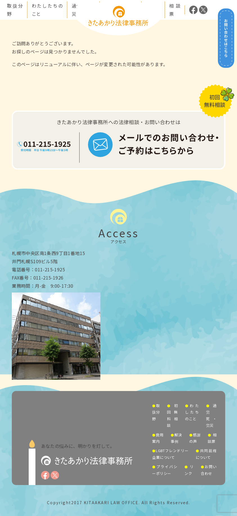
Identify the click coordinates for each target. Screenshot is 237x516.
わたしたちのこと (192, 412)
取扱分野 (156, 412)
